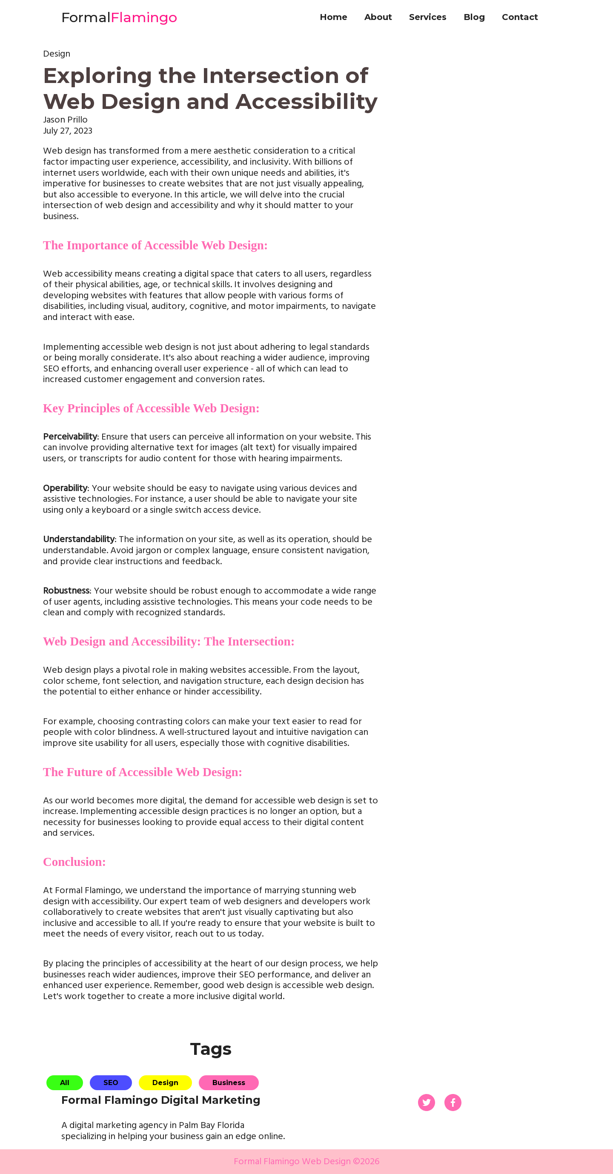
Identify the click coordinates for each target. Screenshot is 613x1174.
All (64, 1083)
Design (165, 1083)
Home (333, 17)
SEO (110, 1083)
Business (228, 1083)
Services (428, 17)
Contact (520, 17)
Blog (474, 17)
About (378, 17)
